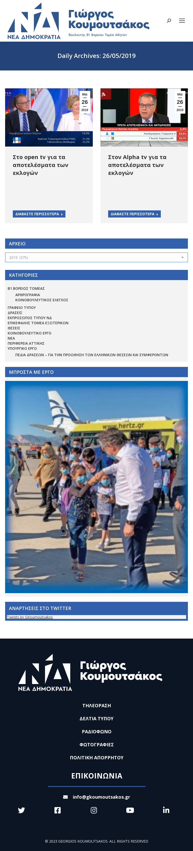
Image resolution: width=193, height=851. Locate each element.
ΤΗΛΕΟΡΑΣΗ (96, 705)
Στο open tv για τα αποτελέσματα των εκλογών (40, 164)
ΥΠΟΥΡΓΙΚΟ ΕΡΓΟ (22, 348)
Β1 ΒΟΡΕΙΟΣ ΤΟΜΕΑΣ (26, 288)
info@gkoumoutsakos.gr (96, 797)
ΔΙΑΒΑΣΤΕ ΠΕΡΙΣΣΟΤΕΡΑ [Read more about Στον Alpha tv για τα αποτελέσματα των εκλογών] (134, 213)
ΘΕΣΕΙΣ (14, 328)
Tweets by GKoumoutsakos (30, 617)
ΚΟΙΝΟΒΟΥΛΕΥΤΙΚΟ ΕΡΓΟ (29, 333)
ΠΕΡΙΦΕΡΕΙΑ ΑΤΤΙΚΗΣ (26, 343)
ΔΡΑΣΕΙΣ (15, 313)
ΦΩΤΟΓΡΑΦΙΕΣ (97, 744)
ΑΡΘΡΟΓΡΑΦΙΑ (27, 295)
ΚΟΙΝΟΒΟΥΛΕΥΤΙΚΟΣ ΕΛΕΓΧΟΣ (41, 300)
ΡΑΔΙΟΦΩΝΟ (96, 731)
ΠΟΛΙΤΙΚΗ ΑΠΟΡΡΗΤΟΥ (96, 757)
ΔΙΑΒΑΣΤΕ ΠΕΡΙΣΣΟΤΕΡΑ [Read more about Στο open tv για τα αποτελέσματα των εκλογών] (39, 213)
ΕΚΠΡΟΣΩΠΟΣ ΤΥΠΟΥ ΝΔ (30, 318)
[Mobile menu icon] (182, 20)
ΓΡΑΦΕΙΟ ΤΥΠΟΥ (22, 307)
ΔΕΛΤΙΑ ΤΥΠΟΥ (96, 718)
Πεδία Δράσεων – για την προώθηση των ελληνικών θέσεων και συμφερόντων (91, 355)
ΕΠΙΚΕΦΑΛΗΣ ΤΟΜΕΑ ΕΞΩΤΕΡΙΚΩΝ (38, 323)
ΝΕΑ (11, 338)
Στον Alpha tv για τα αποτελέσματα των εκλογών (137, 164)
